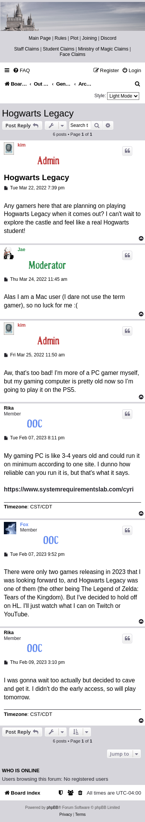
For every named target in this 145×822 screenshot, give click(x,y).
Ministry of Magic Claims (103, 49)
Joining (89, 38)
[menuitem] (21, 70)
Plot (74, 38)
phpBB (52, 807)
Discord (108, 38)
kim (22, 145)
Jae (21, 249)
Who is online (20, 770)
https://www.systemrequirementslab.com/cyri (69, 489)
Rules (61, 38)
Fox (24, 524)
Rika (9, 408)
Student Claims (58, 49)
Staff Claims (26, 49)
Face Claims (72, 54)
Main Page (40, 38)
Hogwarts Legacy (37, 113)
